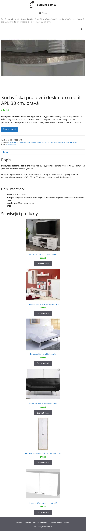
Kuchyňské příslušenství (65, 19)
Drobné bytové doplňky (44, 19)
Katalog (28, 522)
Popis (5, 152)
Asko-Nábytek (13, 19)
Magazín (19, 522)
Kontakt (67, 522)
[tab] (43, 151)
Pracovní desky (71, 142)
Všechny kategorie (40, 522)
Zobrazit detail (9, 129)
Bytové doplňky (27, 19)
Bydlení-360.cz (46, 4)
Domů (3, 19)
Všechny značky (56, 522)
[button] (81, 29)
